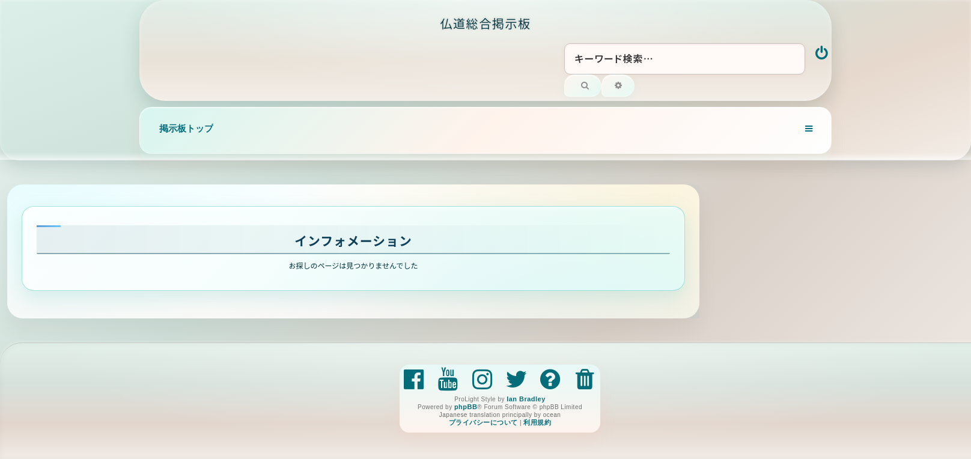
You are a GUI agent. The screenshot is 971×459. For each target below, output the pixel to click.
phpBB (465, 406)
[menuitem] (822, 54)
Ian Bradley (526, 399)
